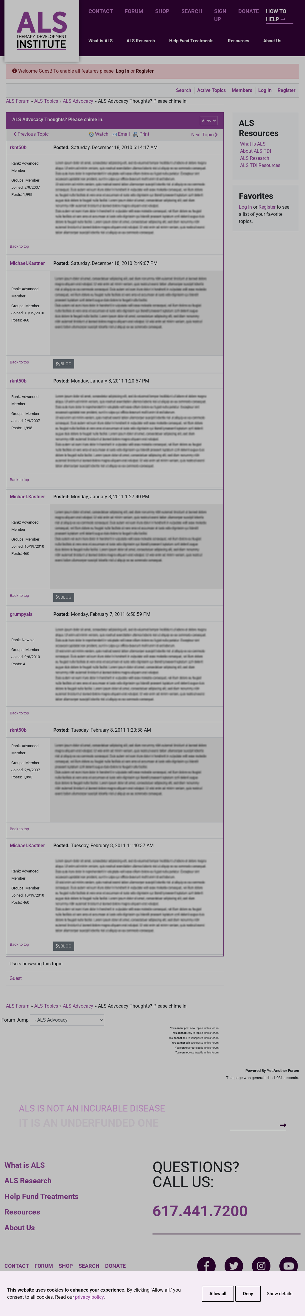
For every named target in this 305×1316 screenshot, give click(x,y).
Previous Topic (31, 134)
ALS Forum (18, 101)
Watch (101, 134)
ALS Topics (46, 101)
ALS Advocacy (78, 101)
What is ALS (100, 40)
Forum (134, 11)
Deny (248, 1293)
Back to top (19, 246)
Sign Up (220, 15)
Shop (162, 11)
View (206, 121)
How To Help (276, 15)
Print (144, 134)
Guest (16, 978)
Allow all (217, 1293)
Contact (100, 11)
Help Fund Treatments (191, 40)
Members (242, 90)
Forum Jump (15, 1020)
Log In (122, 71)
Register (145, 71)
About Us (272, 40)
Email (124, 134)
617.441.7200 (200, 1211)
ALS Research (141, 40)
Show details (279, 1293)
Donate (248, 11)
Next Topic (204, 135)
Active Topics (211, 90)
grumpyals (21, 614)
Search (191, 11)
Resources (238, 40)
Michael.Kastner (27, 263)
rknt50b (18, 147)
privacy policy (89, 1297)
